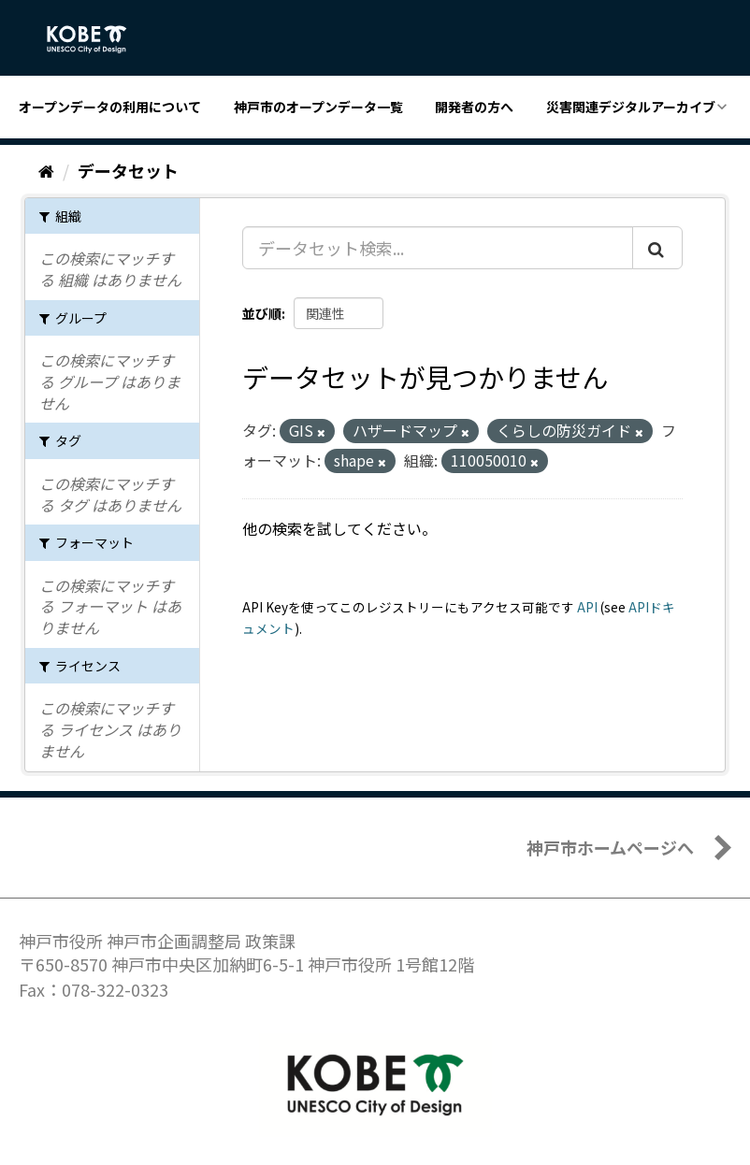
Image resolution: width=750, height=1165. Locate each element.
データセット (128, 170)
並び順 (261, 313)
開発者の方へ (474, 106)
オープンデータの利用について (110, 106)
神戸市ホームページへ (610, 847)
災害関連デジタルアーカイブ (630, 106)
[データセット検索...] (437, 247)
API (587, 606)
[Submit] (657, 247)
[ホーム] (46, 170)
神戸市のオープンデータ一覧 (318, 106)
